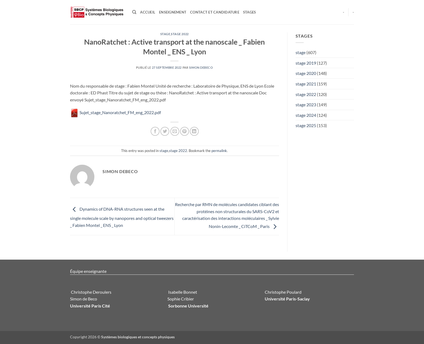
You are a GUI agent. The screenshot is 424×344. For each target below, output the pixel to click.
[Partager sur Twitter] (164, 131)
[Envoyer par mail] (174, 131)
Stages (249, 12)
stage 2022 (180, 34)
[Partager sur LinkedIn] (194, 131)
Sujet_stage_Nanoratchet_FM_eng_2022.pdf (115, 112)
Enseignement (172, 12)
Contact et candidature (214, 12)
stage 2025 (306, 125)
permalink (219, 150)
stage (165, 34)
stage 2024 (306, 115)
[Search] (134, 12)
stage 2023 (306, 104)
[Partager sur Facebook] (155, 131)
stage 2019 (306, 62)
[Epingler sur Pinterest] (184, 131)
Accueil (147, 12)
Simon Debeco (201, 67)
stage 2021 (306, 83)
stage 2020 (306, 73)
